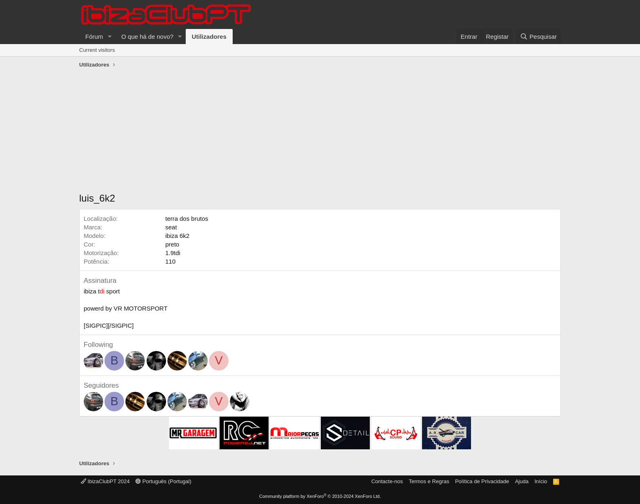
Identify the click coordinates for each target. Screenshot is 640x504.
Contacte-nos (387, 481)
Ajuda (522, 481)
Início (540, 481)
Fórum (94, 36)
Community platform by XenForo (320, 496)
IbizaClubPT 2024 (105, 481)
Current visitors (97, 50)
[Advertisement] (320, 132)
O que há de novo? (147, 36)
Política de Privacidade (482, 481)
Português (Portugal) (163, 481)
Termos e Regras (429, 481)
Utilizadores (209, 36)
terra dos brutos (186, 218)
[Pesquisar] (538, 36)
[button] (109, 36)
